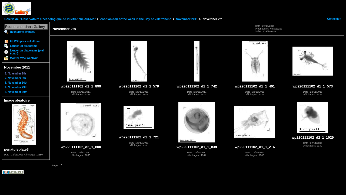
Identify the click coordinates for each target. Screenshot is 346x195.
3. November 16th (16, 82)
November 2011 (187, 19)
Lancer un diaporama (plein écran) (27, 52)
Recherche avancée (22, 31)
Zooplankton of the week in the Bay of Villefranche (135, 19)
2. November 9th (15, 78)
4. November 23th (16, 87)
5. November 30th (16, 91)
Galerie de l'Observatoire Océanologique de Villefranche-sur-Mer (49, 19)
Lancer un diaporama (23, 45)
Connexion (334, 18)
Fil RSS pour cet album (24, 41)
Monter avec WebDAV (24, 58)
